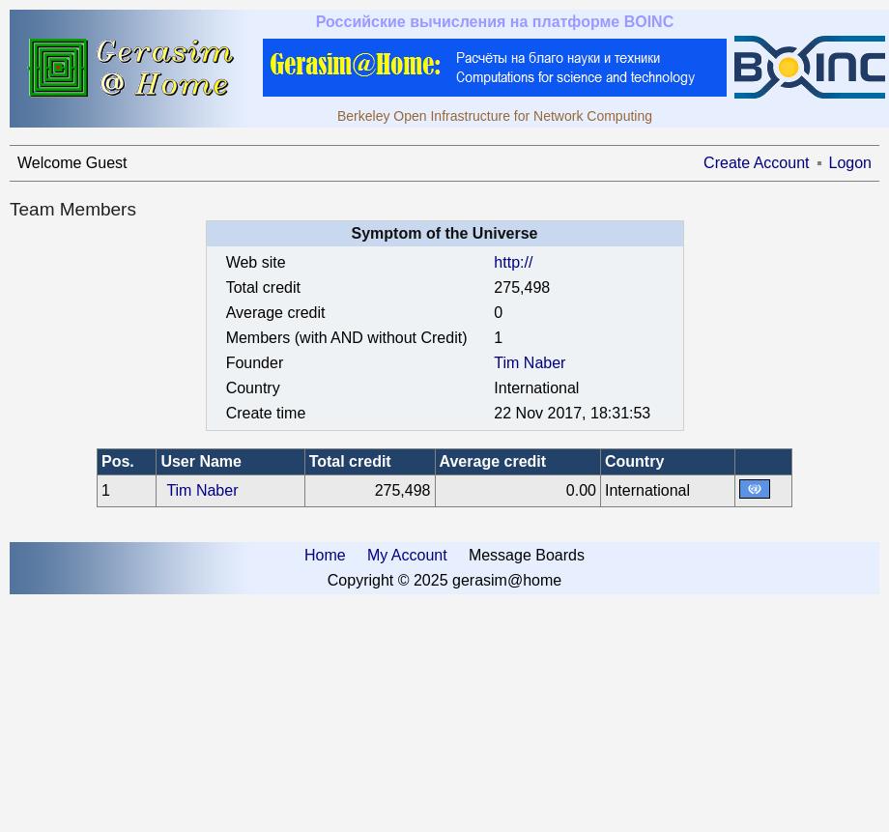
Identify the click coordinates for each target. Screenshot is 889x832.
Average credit (493, 461)
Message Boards (527, 555)
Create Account (756, 163)
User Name (201, 461)
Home (325, 555)
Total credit (350, 461)
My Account (407, 555)
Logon (851, 163)
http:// (513, 262)
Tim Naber (529, 363)
